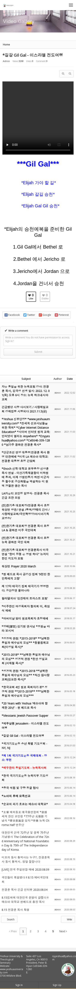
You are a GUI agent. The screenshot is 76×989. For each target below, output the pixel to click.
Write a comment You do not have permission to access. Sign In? (37, 339)
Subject (26, 379)
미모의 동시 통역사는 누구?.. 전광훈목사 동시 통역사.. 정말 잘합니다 (26, 859)
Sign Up (57, 985)
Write (67, 919)
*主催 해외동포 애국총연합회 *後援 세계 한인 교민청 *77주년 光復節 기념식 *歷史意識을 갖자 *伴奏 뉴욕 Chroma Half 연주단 (25, 818)
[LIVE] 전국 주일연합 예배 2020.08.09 (25, 869)
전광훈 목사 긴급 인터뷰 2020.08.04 (24, 890)
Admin (6, 61)
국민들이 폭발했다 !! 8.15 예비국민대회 (25, 879)
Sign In (19, 985)
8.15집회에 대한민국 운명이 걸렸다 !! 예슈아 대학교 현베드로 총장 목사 (25, 900)
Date (70, 379)
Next (63, 931)
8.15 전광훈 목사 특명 (15, 910)
